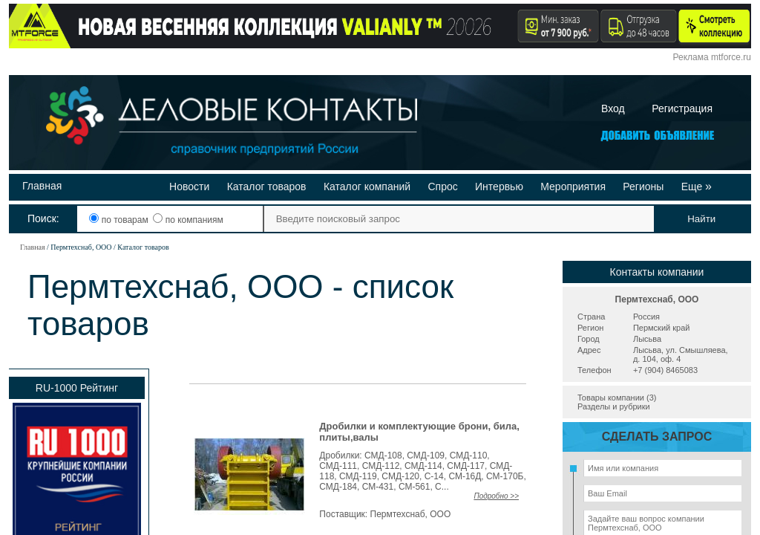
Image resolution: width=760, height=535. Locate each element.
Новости (189, 186)
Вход (613, 108)
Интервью (499, 186)
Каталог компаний (367, 186)
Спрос (442, 186)
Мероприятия (573, 186)
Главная (42, 186)
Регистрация (682, 108)
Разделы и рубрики (613, 406)
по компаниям (188, 220)
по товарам (120, 220)
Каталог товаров (267, 186)
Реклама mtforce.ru (712, 57)
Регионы (643, 186)
